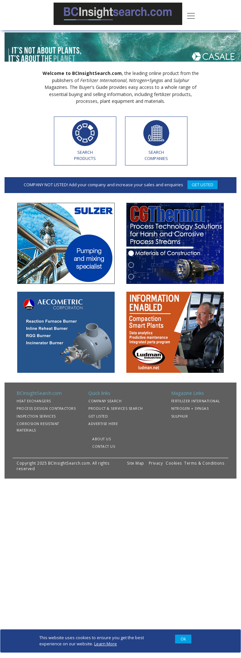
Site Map (135, 463)
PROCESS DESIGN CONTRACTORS (46, 408)
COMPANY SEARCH (104, 401)
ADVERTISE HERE (103, 423)
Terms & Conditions (204, 463)
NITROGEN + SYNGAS (190, 408)
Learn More (105, 644)
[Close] (183, 639)
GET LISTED (202, 185)
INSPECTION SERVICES (36, 416)
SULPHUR (179, 416)
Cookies (174, 463)
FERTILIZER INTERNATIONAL (195, 401)
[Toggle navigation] (191, 15)
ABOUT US (101, 439)
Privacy (156, 463)
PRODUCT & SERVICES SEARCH (115, 408)
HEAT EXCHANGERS (34, 401)
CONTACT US (103, 446)
